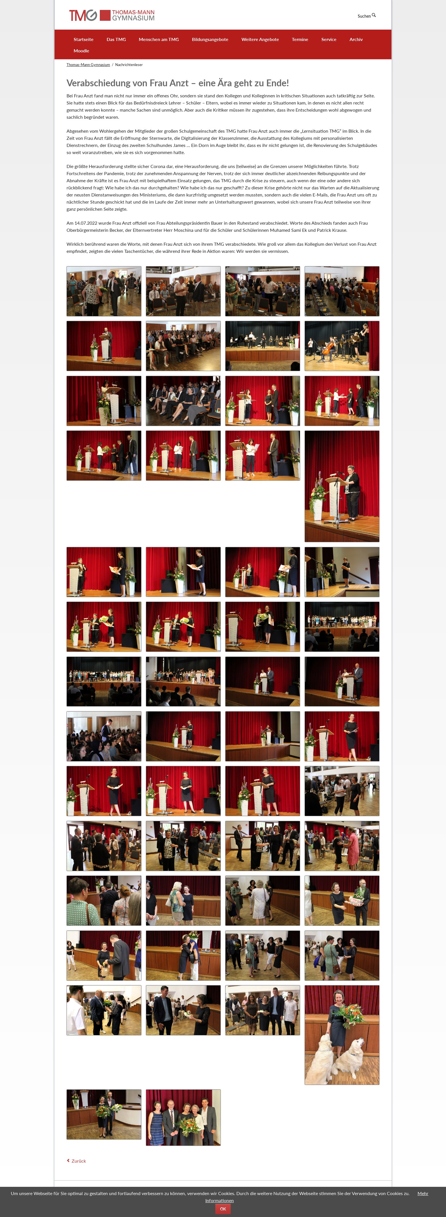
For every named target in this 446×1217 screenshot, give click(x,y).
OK (223, 1208)
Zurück (79, 1160)
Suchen (364, 16)
